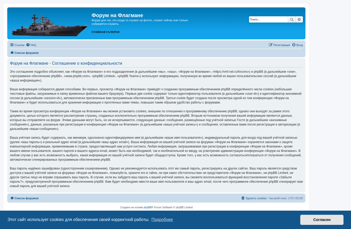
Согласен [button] (322, 220)
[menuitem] (31, 45)
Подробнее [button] (162, 219)
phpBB (147, 207)
